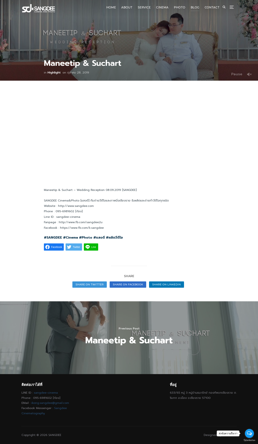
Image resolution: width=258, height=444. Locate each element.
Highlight (54, 72)
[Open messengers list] (249, 433)
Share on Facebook (128, 284)
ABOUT (126, 7)
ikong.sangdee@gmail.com (50, 403)
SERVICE (144, 7)
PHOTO (179, 7)
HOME (111, 7)
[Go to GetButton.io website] (249, 440)
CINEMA (162, 7)
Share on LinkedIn (166, 284)
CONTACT (212, 7)
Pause (236, 74)
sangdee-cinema (46, 393)
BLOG (195, 7)
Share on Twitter (90, 284)
